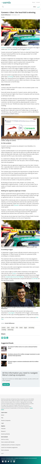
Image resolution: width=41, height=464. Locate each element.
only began (11, 313)
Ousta (28, 49)
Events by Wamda (5, 434)
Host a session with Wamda (7, 442)
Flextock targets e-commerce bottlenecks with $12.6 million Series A (23, 362)
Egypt (25, 327)
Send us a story (4, 439)
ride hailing (31, 327)
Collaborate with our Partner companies (10, 444)
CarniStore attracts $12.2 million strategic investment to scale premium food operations (24, 354)
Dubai (21, 327)
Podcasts (3, 428)
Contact (38, 2)
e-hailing (4, 329)
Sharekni (16, 205)
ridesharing (10, 329)
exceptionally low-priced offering (14, 277)
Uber (9, 49)
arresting (10, 76)
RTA (17, 327)
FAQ (2, 417)
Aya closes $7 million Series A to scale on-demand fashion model (22, 347)
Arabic (3, 17)
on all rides (35, 278)
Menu (34, 6)
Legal (2, 423)
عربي (38, 6)
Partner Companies (5, 420)
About (33, 2)
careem (3, 327)
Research (3, 431)
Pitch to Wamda (5, 450)
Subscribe (6, 384)
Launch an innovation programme (9, 447)
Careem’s (3, 47)
